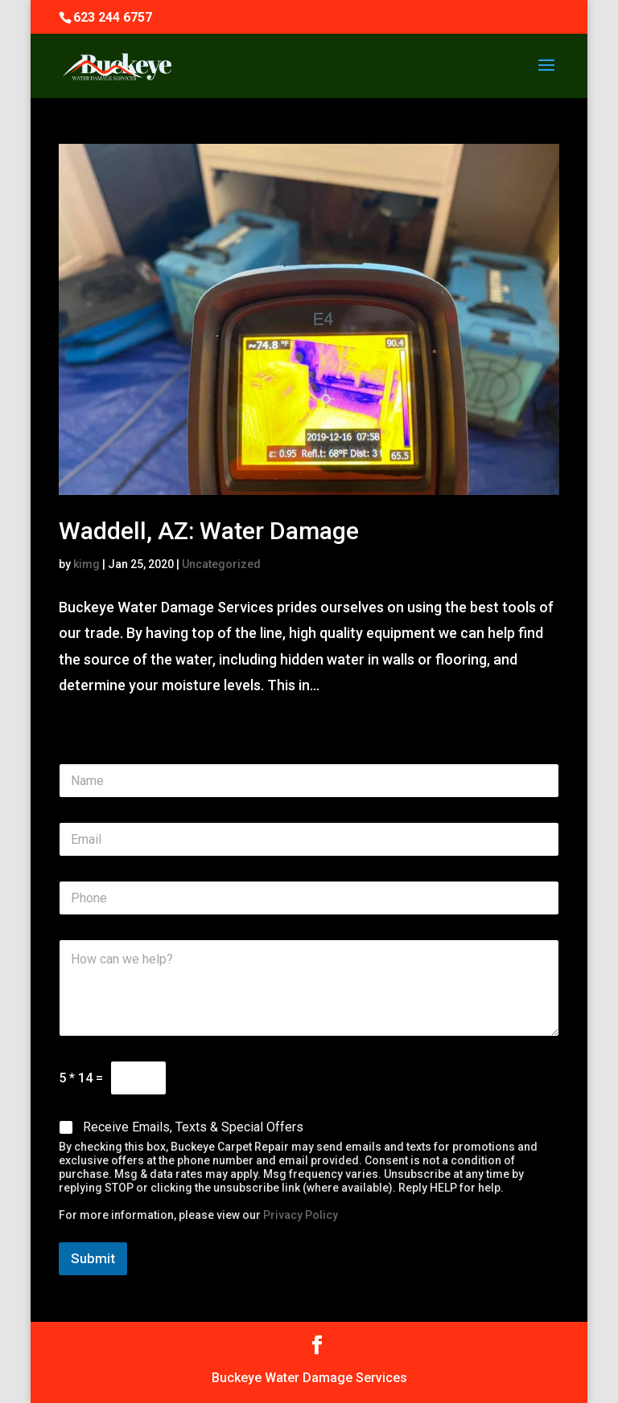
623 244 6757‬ (112, 17)
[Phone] (309, 898)
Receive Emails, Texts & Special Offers (193, 1127)
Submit (93, 1258)
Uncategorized (221, 564)
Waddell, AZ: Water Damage (209, 531)
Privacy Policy (300, 1215)
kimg (86, 564)
